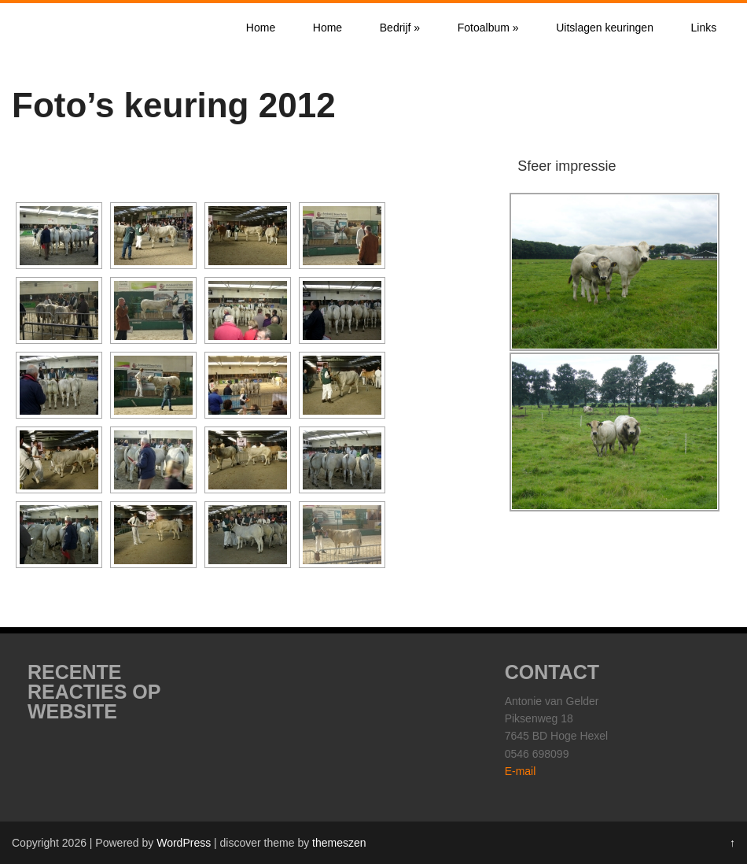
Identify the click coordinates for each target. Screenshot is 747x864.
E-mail (520, 771)
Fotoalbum (488, 27)
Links (704, 27)
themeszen (339, 842)
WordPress (183, 842)
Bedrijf (400, 27)
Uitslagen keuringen (604, 27)
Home (260, 27)
